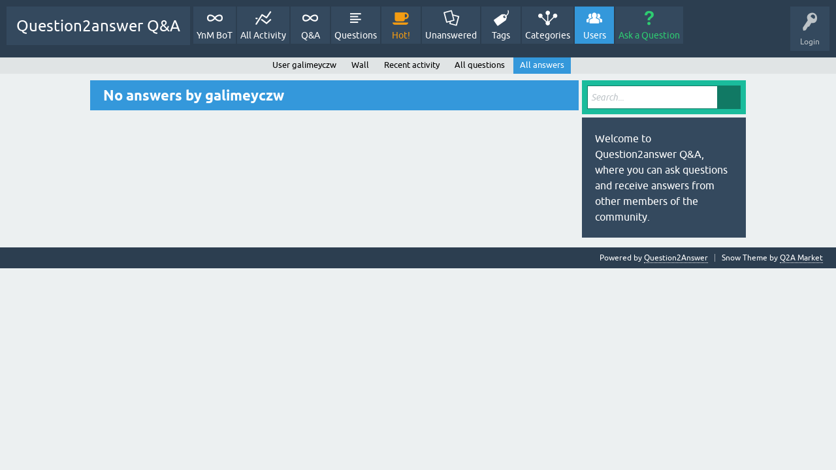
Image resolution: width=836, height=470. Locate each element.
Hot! (401, 35)
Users (594, 35)
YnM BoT (215, 35)
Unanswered (451, 35)
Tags (501, 35)
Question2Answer (676, 257)
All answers (542, 65)
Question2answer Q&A (98, 26)
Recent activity (412, 65)
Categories (547, 35)
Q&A (310, 35)
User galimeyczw (304, 65)
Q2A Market (801, 257)
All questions (480, 65)
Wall (360, 65)
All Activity (263, 35)
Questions (355, 35)
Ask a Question (649, 35)
